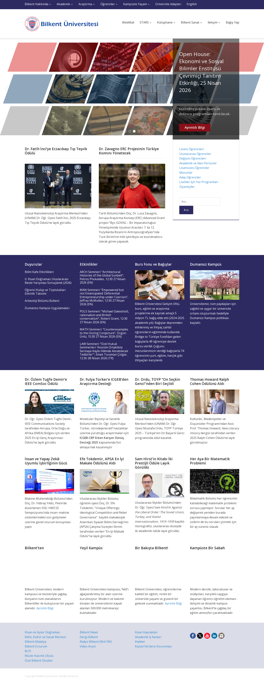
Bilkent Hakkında (36, 4)
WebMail (128, 22)
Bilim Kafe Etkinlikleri (39, 272)
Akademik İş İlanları (148, 637)
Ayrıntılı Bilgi (195, 127)
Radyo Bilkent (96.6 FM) (96, 642)
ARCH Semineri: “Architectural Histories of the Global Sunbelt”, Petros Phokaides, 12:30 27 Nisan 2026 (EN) (102, 277)
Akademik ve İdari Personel (197, 163)
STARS (144, 22)
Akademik (63, 4)
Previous (6, 89)
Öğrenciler (107, 4)
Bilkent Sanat (190, 22)
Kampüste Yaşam (135, 4)
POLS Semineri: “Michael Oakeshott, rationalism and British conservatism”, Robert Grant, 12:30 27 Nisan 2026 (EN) (104, 316)
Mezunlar (185, 173)
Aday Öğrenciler (190, 177)
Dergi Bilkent (89, 637)
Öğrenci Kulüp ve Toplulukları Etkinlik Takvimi (45, 292)
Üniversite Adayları (168, 4)
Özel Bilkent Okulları (39, 660)
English (192, 4)
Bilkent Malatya (35, 642)
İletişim (212, 22)
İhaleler (140, 642)
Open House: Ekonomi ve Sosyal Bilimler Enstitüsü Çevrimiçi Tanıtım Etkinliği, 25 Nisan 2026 (201, 71)
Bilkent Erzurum (36, 646)
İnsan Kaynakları (146, 632)
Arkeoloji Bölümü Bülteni (42, 301)
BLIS (28, 651)
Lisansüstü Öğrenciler (194, 168)
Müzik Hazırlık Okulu (39, 656)
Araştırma (85, 4)
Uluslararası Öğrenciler (195, 154)
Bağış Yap (232, 22)
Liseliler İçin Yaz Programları (198, 182)
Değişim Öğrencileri (192, 158)
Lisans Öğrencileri (191, 149)
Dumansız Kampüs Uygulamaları (47, 308)
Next (258, 89)
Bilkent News (89, 632)
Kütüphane (165, 22)
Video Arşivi (88, 646)
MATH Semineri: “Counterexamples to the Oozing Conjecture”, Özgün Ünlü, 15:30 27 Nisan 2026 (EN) (104, 333)
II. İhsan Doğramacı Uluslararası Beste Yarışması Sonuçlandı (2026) (48, 281)
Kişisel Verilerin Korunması (153, 646)
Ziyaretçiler (187, 187)
